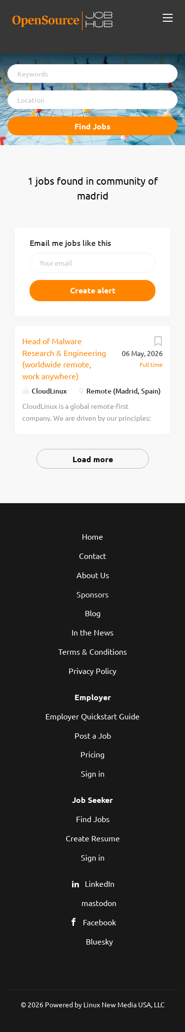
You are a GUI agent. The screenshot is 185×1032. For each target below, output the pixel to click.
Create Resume (93, 838)
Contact (92, 555)
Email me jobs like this (70, 242)
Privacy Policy (92, 670)
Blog (93, 613)
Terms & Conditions (92, 651)
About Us (92, 575)
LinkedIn (99, 883)
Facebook (99, 922)
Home (92, 536)
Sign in (93, 773)
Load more (93, 459)
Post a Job (92, 735)
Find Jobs (92, 126)
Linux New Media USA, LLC (124, 1004)
